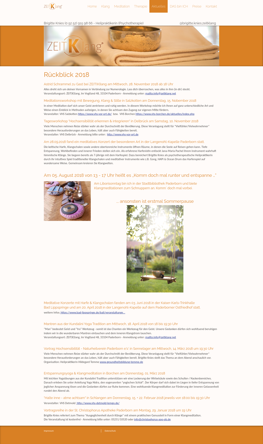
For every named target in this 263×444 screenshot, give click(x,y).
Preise (196, 6)
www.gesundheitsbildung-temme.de (121, 362)
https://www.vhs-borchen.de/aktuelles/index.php (165, 114)
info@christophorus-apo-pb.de (152, 419)
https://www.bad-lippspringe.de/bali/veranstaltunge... (92, 312)
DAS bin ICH (179, 6)
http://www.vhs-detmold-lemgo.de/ (97, 403)
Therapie (140, 6)
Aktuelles (158, 6)
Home (92, 6)
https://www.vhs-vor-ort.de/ (95, 114)
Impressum (49, 431)
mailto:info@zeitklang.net (160, 93)
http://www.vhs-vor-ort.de (122, 134)
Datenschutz (110, 431)
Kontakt (211, 6)
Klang (105, 6)
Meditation (122, 6)
